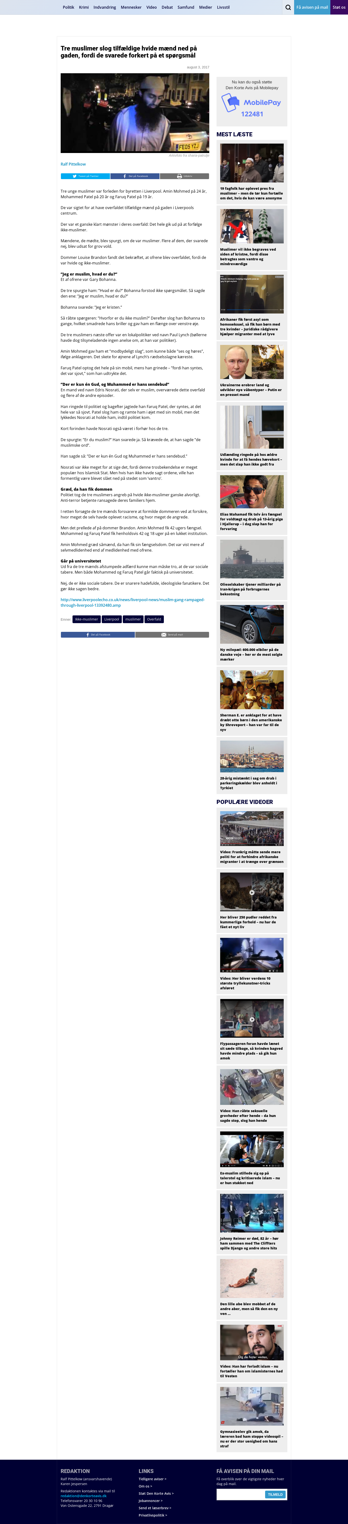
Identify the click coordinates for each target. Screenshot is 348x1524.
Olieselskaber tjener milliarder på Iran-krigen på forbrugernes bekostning (250, 589)
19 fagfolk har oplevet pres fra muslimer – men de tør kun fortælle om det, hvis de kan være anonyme (251, 193)
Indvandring (105, 7)
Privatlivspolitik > (153, 1515)
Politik (68, 7)
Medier (205, 7)
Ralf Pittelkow (73, 164)
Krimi (84, 7)
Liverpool (111, 619)
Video (151, 7)
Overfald (154, 619)
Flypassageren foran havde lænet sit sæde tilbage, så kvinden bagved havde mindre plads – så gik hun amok (251, 1050)
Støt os (339, 7)
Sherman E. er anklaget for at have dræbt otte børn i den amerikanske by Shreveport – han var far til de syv (251, 722)
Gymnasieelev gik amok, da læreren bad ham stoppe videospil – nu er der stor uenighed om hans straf (251, 1438)
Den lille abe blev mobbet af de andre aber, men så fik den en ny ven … (249, 1309)
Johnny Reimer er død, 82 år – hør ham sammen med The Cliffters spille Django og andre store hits (249, 1243)
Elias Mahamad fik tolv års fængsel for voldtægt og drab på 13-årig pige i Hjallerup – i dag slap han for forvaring (251, 521)
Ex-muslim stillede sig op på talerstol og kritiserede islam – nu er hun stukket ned (250, 1178)
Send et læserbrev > (155, 1508)
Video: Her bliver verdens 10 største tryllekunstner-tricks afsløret (245, 983)
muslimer (133, 619)
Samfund (186, 7)
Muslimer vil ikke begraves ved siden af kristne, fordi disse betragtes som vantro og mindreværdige (248, 256)
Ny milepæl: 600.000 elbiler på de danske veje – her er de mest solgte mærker (251, 654)
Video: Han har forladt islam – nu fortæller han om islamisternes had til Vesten (251, 1371)
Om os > (145, 1486)
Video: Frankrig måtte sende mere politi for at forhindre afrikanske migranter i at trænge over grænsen (251, 857)
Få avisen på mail (312, 7)
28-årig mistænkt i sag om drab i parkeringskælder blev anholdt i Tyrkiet (248, 783)
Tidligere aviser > (153, 1479)
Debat (167, 7)
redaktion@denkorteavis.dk (84, 1496)
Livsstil (223, 7)
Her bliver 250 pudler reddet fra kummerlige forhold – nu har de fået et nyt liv (248, 922)
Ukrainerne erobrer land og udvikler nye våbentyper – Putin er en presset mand (251, 390)
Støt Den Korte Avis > (156, 1493)
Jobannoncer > (151, 1500)
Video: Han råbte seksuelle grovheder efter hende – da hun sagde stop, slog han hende (248, 1115)
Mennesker (131, 7)
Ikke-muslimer (86, 619)
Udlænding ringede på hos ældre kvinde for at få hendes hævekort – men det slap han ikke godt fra (251, 459)
